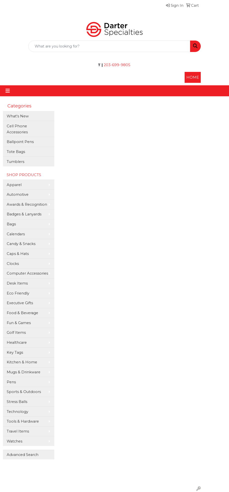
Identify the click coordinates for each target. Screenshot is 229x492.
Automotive (18, 194)
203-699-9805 (116, 65)
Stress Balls (17, 401)
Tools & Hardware (23, 421)
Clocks (13, 263)
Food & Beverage (22, 313)
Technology (17, 411)
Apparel (14, 185)
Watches (14, 441)
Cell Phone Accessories (17, 129)
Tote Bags (16, 151)
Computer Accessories (27, 273)
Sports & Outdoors (24, 392)
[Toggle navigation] (7, 90)
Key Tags (15, 352)
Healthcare (17, 342)
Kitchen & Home (22, 362)
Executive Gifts (20, 303)
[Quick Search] (109, 46)
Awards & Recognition (27, 204)
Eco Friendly (18, 293)
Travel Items (18, 431)
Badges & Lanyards (24, 214)
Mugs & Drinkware (23, 372)
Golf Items (16, 332)
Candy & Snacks (21, 244)
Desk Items (17, 283)
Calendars (16, 234)
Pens (11, 382)
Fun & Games (19, 323)
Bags (11, 224)
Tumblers (15, 161)
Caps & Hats (18, 253)
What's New (18, 116)
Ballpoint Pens (20, 142)
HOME (192, 77)
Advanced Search (22, 454)
